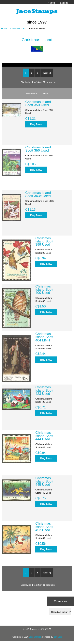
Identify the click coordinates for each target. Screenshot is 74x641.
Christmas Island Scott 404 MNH (44, 337)
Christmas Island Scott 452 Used (44, 526)
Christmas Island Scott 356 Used (38, 148)
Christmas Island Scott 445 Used (44, 481)
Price (45, 93)
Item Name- (32, 93)
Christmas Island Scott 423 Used (44, 390)
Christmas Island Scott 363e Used (38, 194)
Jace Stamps (35, 637)
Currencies (60, 601)
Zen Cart (57, 637)
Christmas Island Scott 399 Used (44, 241)
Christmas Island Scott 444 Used (44, 436)
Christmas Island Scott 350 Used (38, 103)
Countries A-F (17, 28)
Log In (64, 2)
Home (51, 2)
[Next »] (47, 73)
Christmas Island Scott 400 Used (44, 289)
